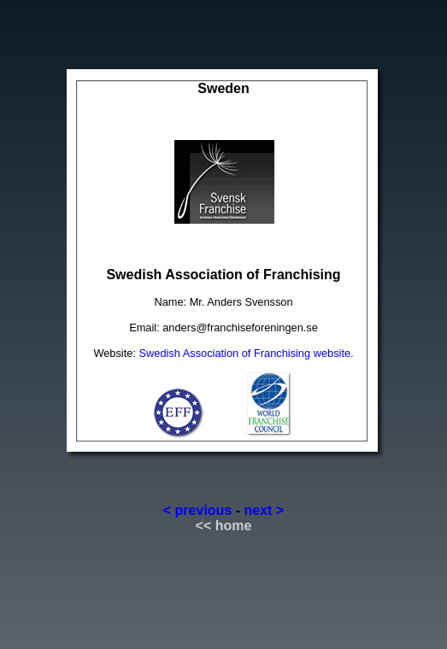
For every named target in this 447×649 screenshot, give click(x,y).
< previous (197, 510)
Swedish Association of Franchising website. (246, 353)
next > (264, 510)
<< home (224, 525)
